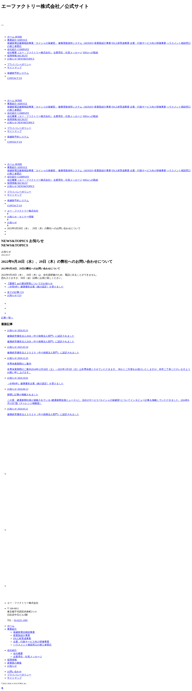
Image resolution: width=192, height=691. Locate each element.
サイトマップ (14, 678)
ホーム (10, 626)
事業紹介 (12, 629)
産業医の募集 (14, 663)
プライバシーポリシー (19, 674)
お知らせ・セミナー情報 (20, 216)
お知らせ (12, 222)
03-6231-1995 (21, 620)
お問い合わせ (14, 671)
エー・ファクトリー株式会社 (22, 211)
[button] (17, 40)
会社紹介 (12, 650)
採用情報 (12, 659)
